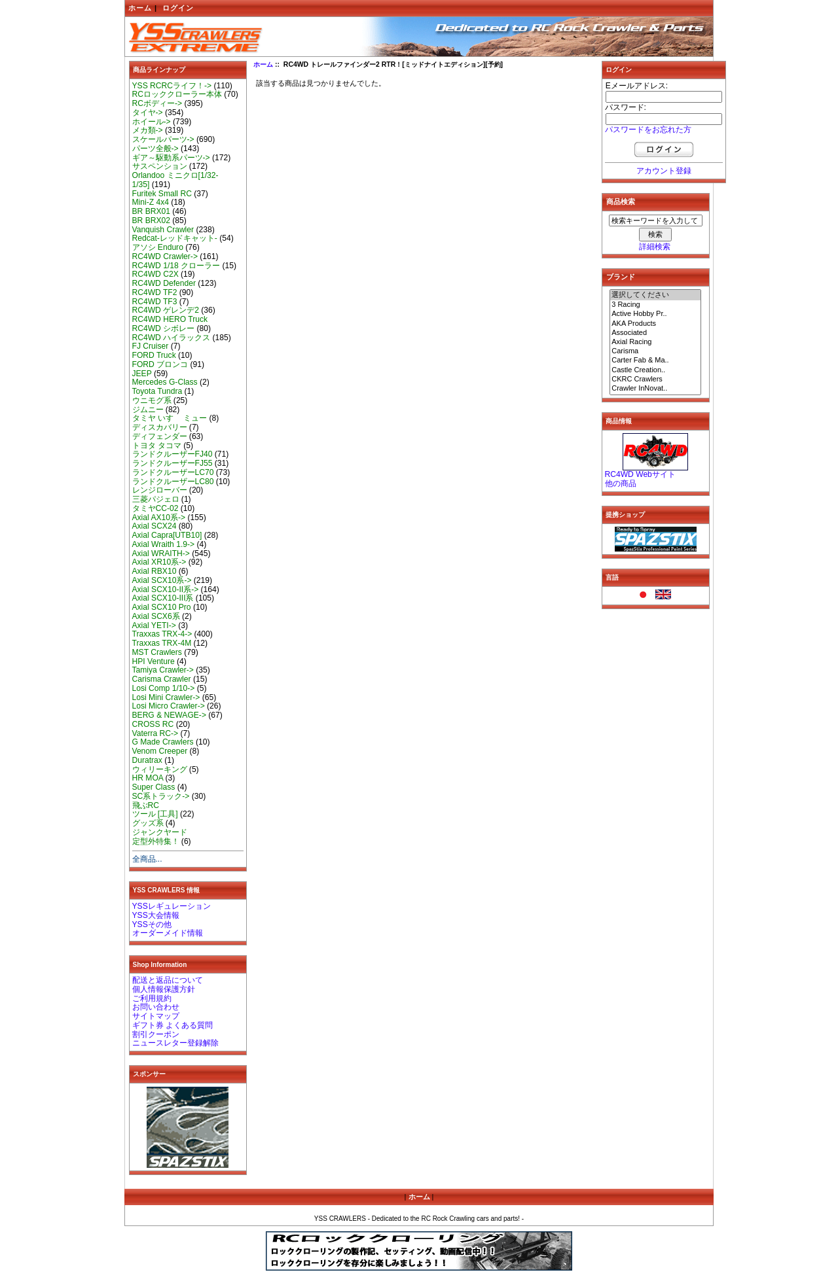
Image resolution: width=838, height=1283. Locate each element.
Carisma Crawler (161, 679)
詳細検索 (654, 246)
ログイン (178, 8)
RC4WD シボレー (163, 328)
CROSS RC (153, 724)
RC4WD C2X (155, 274)
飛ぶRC (145, 805)
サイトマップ (155, 1016)
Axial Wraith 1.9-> (163, 544)
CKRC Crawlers (655, 379)
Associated (655, 333)
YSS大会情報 (155, 915)
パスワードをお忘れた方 (648, 129)
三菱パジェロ (155, 499)
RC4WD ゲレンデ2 (165, 310)
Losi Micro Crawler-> (168, 706)
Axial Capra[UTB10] (167, 535)
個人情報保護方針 (163, 989)
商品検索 (620, 201)
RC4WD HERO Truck (170, 319)
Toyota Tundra (157, 391)
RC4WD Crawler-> (165, 256)
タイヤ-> (147, 112)
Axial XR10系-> (159, 562)
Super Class (153, 787)
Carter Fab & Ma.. (655, 360)
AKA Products (655, 323)
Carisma (655, 351)
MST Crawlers (157, 652)
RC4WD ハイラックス (171, 337)
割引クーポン (155, 1034)
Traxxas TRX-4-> (162, 634)
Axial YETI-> (154, 625)
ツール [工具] (155, 813)
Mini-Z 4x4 (150, 202)
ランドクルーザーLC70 (173, 472)
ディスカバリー (159, 427)
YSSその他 (152, 924)
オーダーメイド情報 (167, 933)
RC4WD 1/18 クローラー (176, 265)
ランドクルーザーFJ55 (172, 463)
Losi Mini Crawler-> (166, 697)
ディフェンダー (159, 436)
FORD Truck (154, 355)
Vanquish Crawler (163, 229)
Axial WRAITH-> (161, 553)
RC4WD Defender (164, 283)
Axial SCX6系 (156, 616)
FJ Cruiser (150, 346)
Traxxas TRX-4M (162, 643)
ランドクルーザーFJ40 (172, 454)
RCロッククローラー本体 (177, 94)
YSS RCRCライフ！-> (172, 85)
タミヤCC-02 (155, 508)
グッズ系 (148, 823)
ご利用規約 (152, 998)
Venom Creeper (160, 751)
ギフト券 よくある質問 (172, 1025)
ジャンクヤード (159, 832)
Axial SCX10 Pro (161, 607)
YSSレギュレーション (171, 906)
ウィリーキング (159, 769)
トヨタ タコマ (156, 445)
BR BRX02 (151, 220)
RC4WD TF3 (154, 301)
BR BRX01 (151, 211)
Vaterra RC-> (155, 733)
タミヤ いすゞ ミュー (170, 418)
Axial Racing (655, 342)
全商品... (147, 859)
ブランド (620, 277)
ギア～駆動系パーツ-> (171, 157)
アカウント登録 (663, 170)
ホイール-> (151, 121)
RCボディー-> (157, 103)
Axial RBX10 (154, 571)
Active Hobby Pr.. (655, 314)
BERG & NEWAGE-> (169, 715)
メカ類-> (147, 130)
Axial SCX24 (154, 526)
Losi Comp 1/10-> (163, 688)
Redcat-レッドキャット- (174, 238)
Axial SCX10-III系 (163, 598)
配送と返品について (167, 980)
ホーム (140, 8)
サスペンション (159, 166)
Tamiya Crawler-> (163, 670)
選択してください (655, 295)
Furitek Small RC (162, 193)
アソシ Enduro (157, 247)
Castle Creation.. (655, 370)
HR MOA (148, 777)
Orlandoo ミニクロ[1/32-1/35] (175, 180)
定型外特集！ (155, 841)
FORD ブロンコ (160, 364)
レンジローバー (159, 490)
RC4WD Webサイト (640, 474)
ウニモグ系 (152, 400)
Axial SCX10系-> (162, 580)
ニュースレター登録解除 (175, 1042)
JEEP (142, 373)
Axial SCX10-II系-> (165, 589)
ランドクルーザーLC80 (173, 481)
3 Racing (655, 304)
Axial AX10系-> (159, 517)
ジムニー (148, 409)
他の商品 (620, 483)
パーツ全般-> (155, 148)
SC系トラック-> (161, 796)
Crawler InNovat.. (655, 388)
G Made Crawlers (163, 742)
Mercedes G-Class (165, 382)
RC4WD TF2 (154, 292)
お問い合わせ (155, 1006)
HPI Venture (153, 661)
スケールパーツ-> (163, 139)
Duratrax (147, 760)
